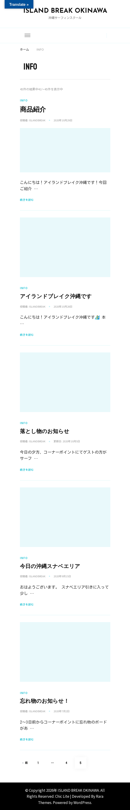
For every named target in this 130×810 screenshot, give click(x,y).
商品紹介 (33, 109)
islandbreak (37, 120)
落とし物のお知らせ (44, 431)
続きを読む (27, 200)
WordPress (82, 802)
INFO (24, 100)
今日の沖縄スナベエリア (50, 566)
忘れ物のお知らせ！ (44, 701)
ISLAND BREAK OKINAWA (65, 11)
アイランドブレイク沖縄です (56, 296)
